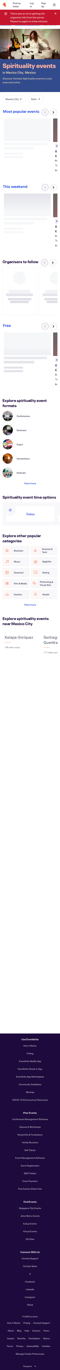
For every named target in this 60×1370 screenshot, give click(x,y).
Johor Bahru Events (30, 1215)
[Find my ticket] (17, 5)
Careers (36, 1330)
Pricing (30, 1053)
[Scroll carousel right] (53, 112)
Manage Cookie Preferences (30, 1353)
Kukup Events (30, 1223)
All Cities (30, 1239)
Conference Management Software (30, 1119)
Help (26, 1330)
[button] (14, 99)
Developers (34, 1338)
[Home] (4, 5)
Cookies (46, 1346)
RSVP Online (30, 1173)
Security (21, 1338)
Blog (19, 1330)
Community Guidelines (30, 1084)
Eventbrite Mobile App (30, 1061)
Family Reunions (30, 1142)
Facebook (30, 1281)
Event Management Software (30, 1157)
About (11, 1330)
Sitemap (30, 1092)
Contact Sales (30, 1266)
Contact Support (30, 1258)
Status (46, 1338)
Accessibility (33, 1346)
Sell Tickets (30, 1150)
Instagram (30, 1297)
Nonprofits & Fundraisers (30, 1134)
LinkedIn (30, 1289)
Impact (10, 1338)
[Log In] (31, 5)
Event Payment (30, 1181)
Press (46, 1330)
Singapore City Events (30, 1208)
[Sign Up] (43, 5)
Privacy (19, 1346)
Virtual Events (30, 1231)
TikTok (30, 1304)
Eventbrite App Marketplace (30, 1076)
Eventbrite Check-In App (30, 1068)
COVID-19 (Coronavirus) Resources (30, 1099)
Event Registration (30, 1165)
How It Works (30, 1045)
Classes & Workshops (30, 1126)
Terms (10, 1346)
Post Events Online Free (30, 1188)
